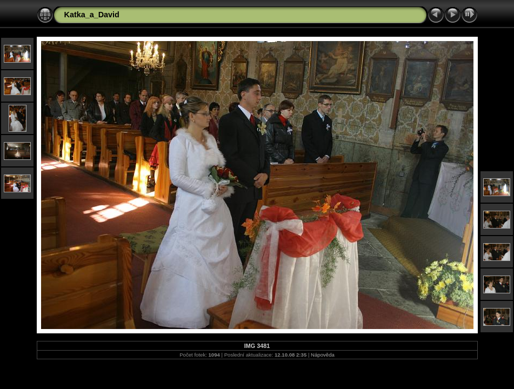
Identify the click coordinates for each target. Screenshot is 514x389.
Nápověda (323, 355)
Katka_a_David (91, 14)
